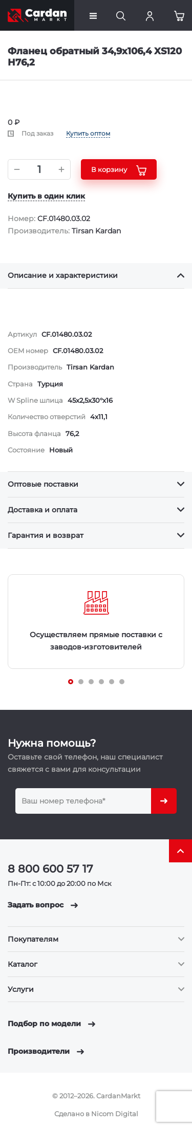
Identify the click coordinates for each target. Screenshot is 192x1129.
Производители (46, 1051)
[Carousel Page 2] (80, 681)
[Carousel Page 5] (111, 681)
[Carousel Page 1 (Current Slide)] (70, 681)
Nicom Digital (114, 1114)
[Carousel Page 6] (121, 681)
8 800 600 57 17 (50, 868)
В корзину (118, 170)
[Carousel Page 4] (101, 681)
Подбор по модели (51, 1023)
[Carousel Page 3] (91, 681)
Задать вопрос (43, 904)
